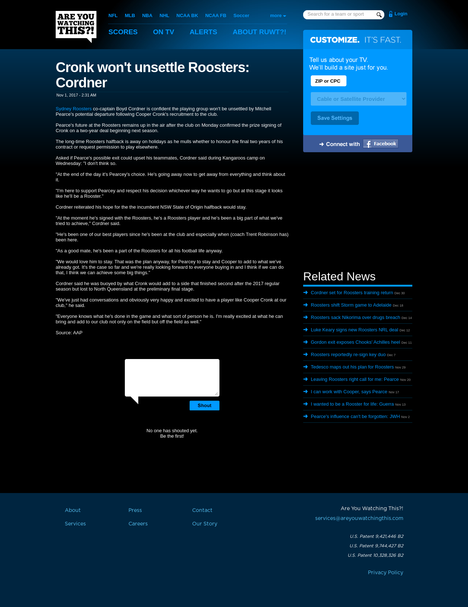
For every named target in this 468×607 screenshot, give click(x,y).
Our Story (204, 524)
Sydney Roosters (74, 108)
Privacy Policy (385, 572)
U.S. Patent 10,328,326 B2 (375, 555)
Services (75, 524)
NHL (165, 15)
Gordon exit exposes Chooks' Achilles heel (355, 342)
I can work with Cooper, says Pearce (349, 391)
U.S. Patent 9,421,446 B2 (376, 536)
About (259, 32)
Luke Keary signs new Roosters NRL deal (354, 329)
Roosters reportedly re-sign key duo (348, 354)
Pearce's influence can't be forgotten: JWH (355, 416)
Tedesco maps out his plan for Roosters (352, 367)
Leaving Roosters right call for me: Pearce (355, 379)
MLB (130, 15)
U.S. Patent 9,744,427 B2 (376, 546)
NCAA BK (187, 15)
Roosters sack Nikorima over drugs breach (355, 317)
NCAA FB (215, 15)
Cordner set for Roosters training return (352, 292)
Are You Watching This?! (76, 27)
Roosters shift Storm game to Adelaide (351, 305)
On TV (163, 32)
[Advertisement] (357, 212)
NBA (147, 15)
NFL (113, 15)
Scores (123, 32)
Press (135, 510)
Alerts (203, 32)
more (276, 15)
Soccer (241, 15)
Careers (138, 524)
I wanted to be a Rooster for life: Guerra (352, 404)
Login (400, 13)
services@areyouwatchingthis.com (359, 518)
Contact (202, 510)
